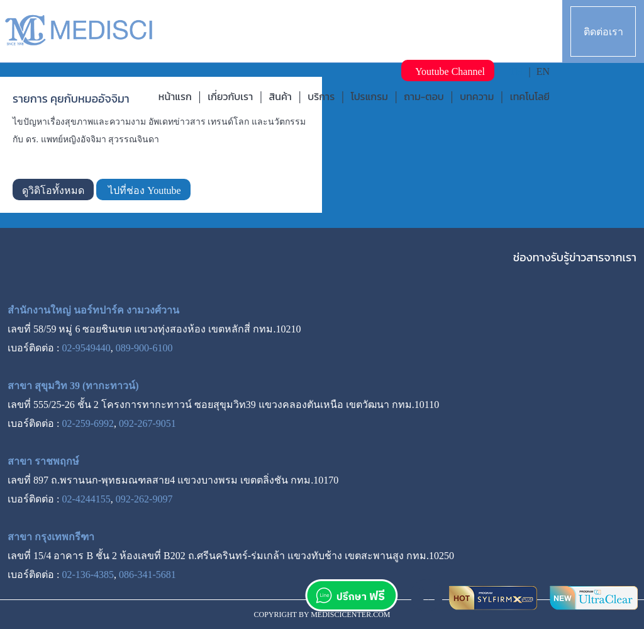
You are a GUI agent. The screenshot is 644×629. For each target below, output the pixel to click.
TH (516, 71)
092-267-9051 (147, 423)
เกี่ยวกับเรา (230, 96)
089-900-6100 (144, 348)
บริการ (321, 96)
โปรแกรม (369, 96)
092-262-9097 (144, 499)
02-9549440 (86, 348)
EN (543, 71)
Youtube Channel (448, 71)
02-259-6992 (88, 423)
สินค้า (280, 96)
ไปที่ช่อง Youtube (143, 190)
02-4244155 (86, 499)
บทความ (477, 96)
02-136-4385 (88, 574)
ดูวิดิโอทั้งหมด (53, 190)
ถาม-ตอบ (424, 96)
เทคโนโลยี (530, 96)
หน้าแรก (175, 96)
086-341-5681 (147, 574)
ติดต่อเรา (603, 31)
